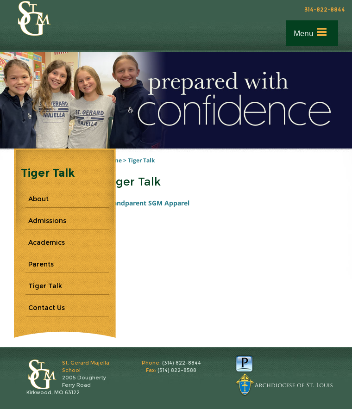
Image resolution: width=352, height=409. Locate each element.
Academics (46, 242)
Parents (41, 264)
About (38, 199)
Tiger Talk (141, 160)
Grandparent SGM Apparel (148, 202)
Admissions (47, 221)
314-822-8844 (324, 9)
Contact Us (46, 308)
